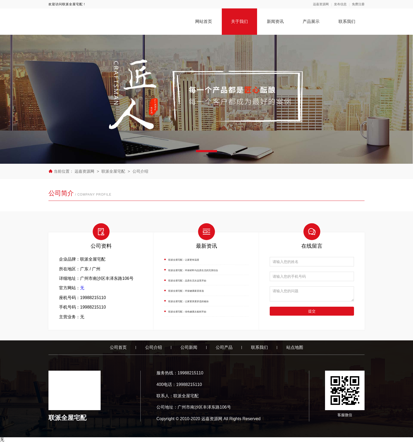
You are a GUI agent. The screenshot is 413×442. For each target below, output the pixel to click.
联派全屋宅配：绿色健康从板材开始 (202, 311)
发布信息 (340, 4)
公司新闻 (188, 347)
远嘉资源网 (321, 4)
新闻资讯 (275, 21)
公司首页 (118, 347)
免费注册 (358, 4)
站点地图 (294, 347)
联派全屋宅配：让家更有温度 (195, 259)
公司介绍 (140, 171)
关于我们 (239, 21)
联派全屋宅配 (113, 171)
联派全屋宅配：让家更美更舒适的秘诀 (204, 301)
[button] (206, 151)
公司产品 (224, 347)
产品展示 (311, 21)
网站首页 (203, 21)
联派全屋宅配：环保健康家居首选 (200, 290)
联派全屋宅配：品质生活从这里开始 (202, 280)
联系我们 (346, 21)
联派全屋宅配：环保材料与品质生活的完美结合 (212, 269)
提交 (312, 311)
